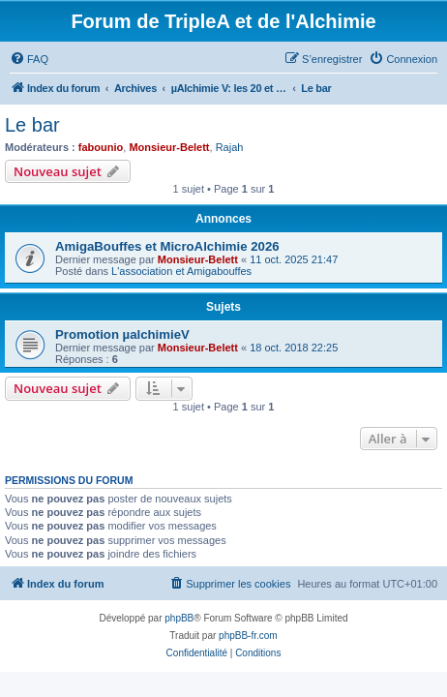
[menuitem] (29, 59)
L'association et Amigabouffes (181, 271)
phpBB (179, 618)
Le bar (32, 125)
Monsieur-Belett (169, 147)
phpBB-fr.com (248, 635)
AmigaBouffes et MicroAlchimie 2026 (167, 246)
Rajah (230, 147)
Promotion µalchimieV (122, 334)
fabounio (100, 147)
